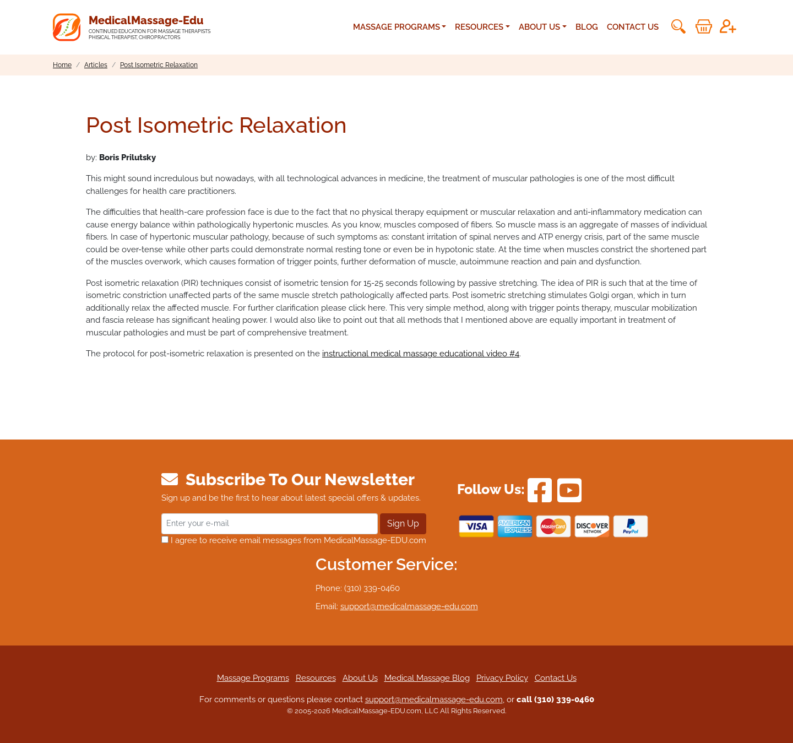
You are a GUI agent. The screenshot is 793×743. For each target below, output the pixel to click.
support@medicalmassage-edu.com (409, 606)
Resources (316, 678)
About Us (360, 678)
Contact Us (633, 27)
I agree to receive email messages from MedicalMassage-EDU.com (293, 540)
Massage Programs (253, 678)
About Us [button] (539, 27)
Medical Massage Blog (427, 678)
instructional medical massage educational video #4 (420, 354)
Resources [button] (479, 27)
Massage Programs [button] (396, 27)
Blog (586, 27)
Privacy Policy (502, 678)
